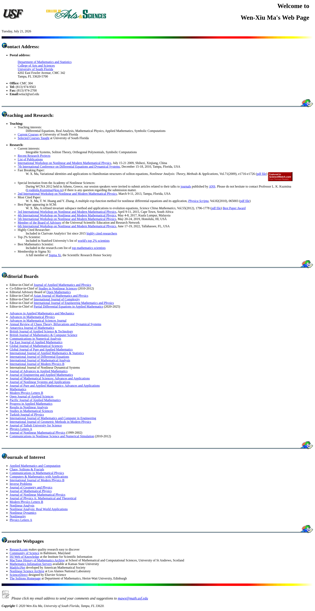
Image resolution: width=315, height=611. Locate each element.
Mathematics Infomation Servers (31, 564)
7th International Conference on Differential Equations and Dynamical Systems (69, 166)
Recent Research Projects (34, 155)
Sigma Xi (55, 255)
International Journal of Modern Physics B (37, 364)
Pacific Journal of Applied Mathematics (35, 400)
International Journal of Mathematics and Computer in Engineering (53, 418)
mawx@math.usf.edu (133, 598)
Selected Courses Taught (33, 138)
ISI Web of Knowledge (24, 556)
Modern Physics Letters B (26, 393)
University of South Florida (35, 69)
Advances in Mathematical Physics (32, 317)
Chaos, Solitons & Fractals (27, 469)
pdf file (261, 173)
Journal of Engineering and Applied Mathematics (41, 374)
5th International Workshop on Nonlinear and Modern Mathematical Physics (67, 219)
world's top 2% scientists (94, 240)
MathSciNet (17, 567)
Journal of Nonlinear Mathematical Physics (37, 432)
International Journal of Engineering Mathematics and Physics (74, 303)
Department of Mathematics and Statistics (45, 62)
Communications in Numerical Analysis (35, 338)
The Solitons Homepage (25, 578)
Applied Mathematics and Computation (35, 465)
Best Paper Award (234, 208)
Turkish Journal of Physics (27, 414)
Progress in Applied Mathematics (31, 403)
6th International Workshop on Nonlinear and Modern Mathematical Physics (67, 226)
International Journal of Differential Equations (39, 356)
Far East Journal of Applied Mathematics (36, 342)
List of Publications (30, 159)
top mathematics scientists (89, 248)
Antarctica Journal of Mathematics (32, 327)
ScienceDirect (19, 574)
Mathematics (18, 389)
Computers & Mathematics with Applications (39, 476)
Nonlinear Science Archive (27, 571)
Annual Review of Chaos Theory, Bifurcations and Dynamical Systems (55, 324)
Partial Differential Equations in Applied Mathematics (68, 306)
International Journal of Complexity (57, 299)
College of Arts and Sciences (36, 65)
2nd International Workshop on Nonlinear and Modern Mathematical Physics (67, 193)
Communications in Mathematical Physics (37, 473)
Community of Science (24, 553)
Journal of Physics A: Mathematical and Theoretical (43, 498)
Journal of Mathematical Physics (31, 491)
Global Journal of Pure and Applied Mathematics (41, 349)
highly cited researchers (102, 233)
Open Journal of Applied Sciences (31, 396)
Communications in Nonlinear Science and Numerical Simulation (52, 436)
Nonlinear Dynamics (23, 512)
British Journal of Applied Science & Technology (41, 331)
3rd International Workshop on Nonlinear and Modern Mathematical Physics (67, 211)
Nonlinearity (18, 516)
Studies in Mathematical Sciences (31, 411)
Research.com (19, 549)
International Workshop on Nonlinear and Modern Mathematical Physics (64, 163)
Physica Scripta (198, 201)
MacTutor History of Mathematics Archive (37, 560)
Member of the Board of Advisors (39, 222)
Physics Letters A (21, 429)
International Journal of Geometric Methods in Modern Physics (50, 421)
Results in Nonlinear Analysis (29, 407)
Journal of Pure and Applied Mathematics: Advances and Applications (55, 385)
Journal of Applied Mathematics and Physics (62, 285)
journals (186, 186)
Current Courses (28, 134)
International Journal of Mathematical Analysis (40, 360)
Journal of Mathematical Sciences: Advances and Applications (50, 378)
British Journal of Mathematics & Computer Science (43, 335)
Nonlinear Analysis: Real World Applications (39, 509)
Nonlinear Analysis (22, 505)
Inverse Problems (21, 484)
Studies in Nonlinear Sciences (58, 288)
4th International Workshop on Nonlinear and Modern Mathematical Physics (67, 215)
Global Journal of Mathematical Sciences (36, 346)
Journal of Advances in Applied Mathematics (39, 371)
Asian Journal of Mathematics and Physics (61, 295)
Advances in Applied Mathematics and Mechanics (42, 313)
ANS (212, 186)
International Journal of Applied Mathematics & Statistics (47, 353)
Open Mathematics (58, 292)
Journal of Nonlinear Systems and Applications (40, 382)
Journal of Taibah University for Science (36, 425)
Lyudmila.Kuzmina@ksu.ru (44, 190)
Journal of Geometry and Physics (31, 487)
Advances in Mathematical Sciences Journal (38, 320)
